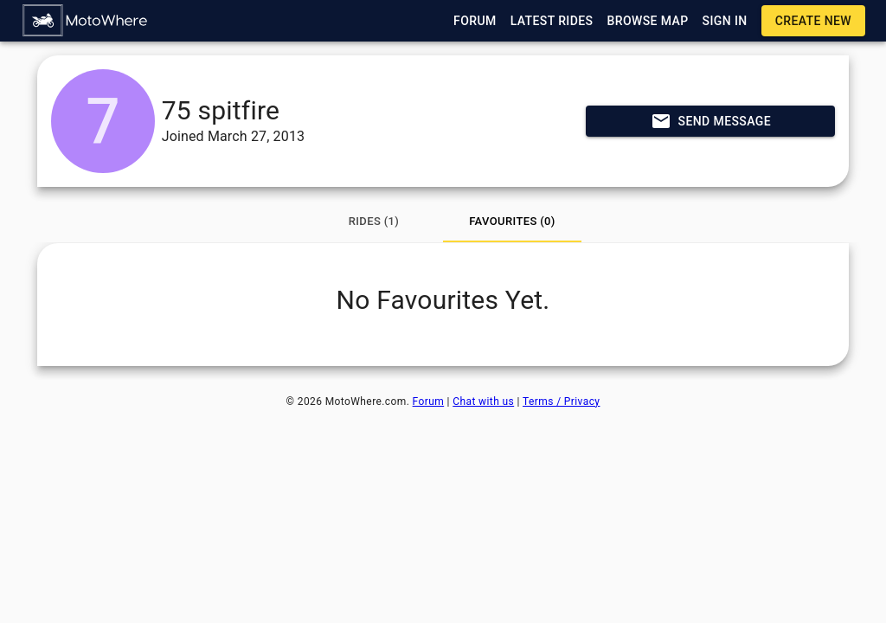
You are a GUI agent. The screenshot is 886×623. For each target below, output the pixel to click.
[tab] (374, 221)
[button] (86, 21)
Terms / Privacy (561, 401)
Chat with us (483, 401)
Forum (429, 401)
